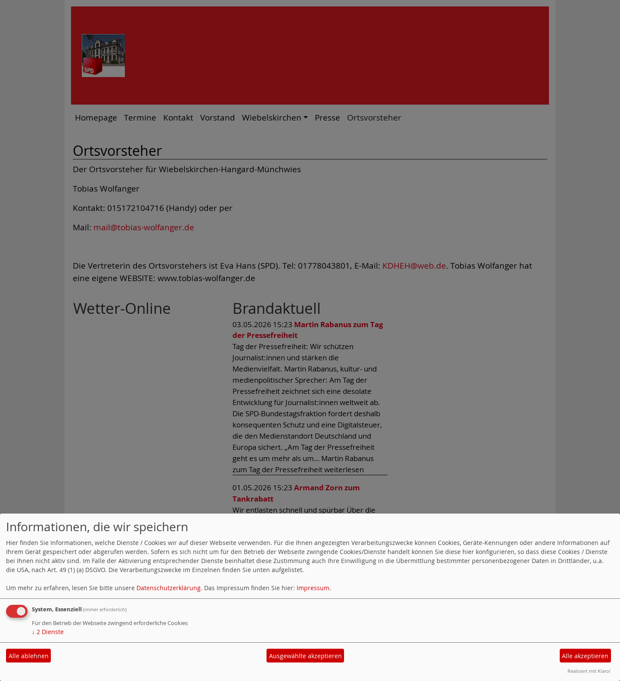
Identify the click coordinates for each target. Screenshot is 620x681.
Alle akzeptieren (585, 656)
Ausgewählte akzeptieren (305, 656)
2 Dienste (48, 632)
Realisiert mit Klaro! (589, 671)
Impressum (313, 588)
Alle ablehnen (29, 656)
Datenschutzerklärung (168, 588)
